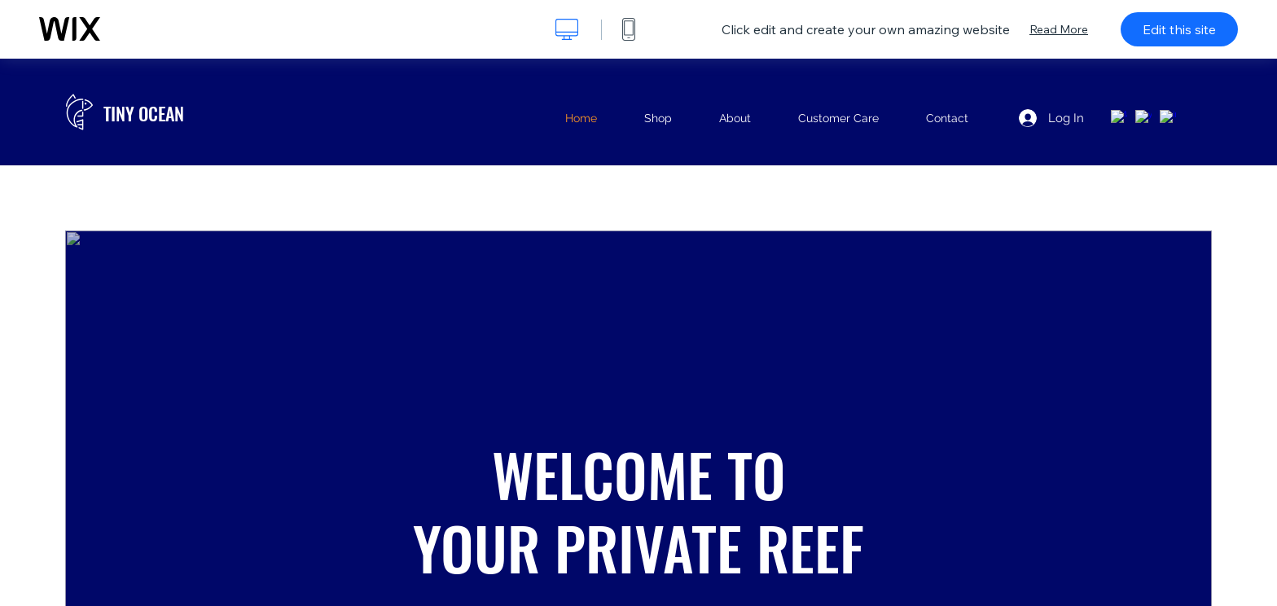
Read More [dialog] (1058, 29)
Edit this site (1179, 29)
